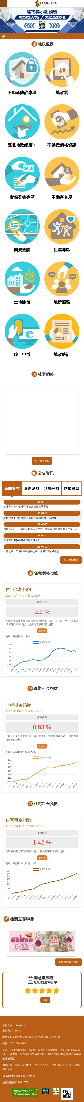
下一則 (80, 942)
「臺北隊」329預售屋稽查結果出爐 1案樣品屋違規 (42, 548)
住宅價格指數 (46, 573)
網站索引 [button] (3, 3)
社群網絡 (46, 374)
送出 (37, 1000)
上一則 (3, 942)
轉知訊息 (71, 488)
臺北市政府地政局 (45, 3)
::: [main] (1, 9)
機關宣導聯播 (22, 919)
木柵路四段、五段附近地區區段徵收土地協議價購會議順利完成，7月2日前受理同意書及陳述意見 (43, 526)
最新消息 (31, 488)
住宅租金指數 (46, 804)
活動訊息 (51, 488)
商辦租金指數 (46, 688)
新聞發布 (12, 488)
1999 (61, 1050)
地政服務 (46, 44)
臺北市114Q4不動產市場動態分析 (42, 537)
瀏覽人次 (7, 1030)
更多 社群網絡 (42, 460)
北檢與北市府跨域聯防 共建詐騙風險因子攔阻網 (42, 515)
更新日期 (7, 1025)
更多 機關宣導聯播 (68, 962)
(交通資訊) (54, 1037)
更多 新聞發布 (71, 560)
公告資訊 (46, 473)
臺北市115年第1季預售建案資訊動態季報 (42, 504)
